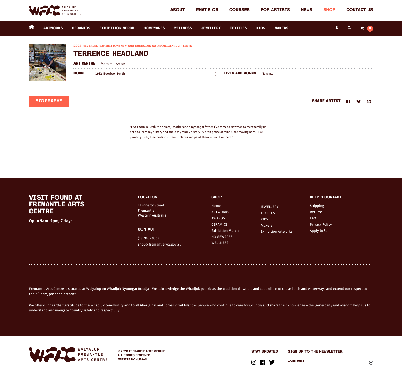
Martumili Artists (113, 64)
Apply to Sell (320, 230)
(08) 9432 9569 (148, 238)
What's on (207, 10)
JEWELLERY (211, 28)
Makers (281, 28)
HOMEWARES (154, 28)
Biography (48, 101)
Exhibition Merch (117, 28)
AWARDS (218, 218)
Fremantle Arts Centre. (147, 351)
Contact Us (359, 10)
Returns (316, 212)
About (177, 10)
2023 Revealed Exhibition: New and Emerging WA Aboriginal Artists (132, 46)
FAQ (313, 218)
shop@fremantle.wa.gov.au (159, 244)
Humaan (141, 359)
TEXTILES (238, 28)
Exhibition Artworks (277, 231)
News (306, 10)
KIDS (260, 28)
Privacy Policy (321, 224)
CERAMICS (81, 28)
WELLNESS (183, 28)
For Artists (275, 10)
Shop (329, 10)
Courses (239, 10)
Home (216, 206)
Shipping (317, 206)
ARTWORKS (53, 28)
